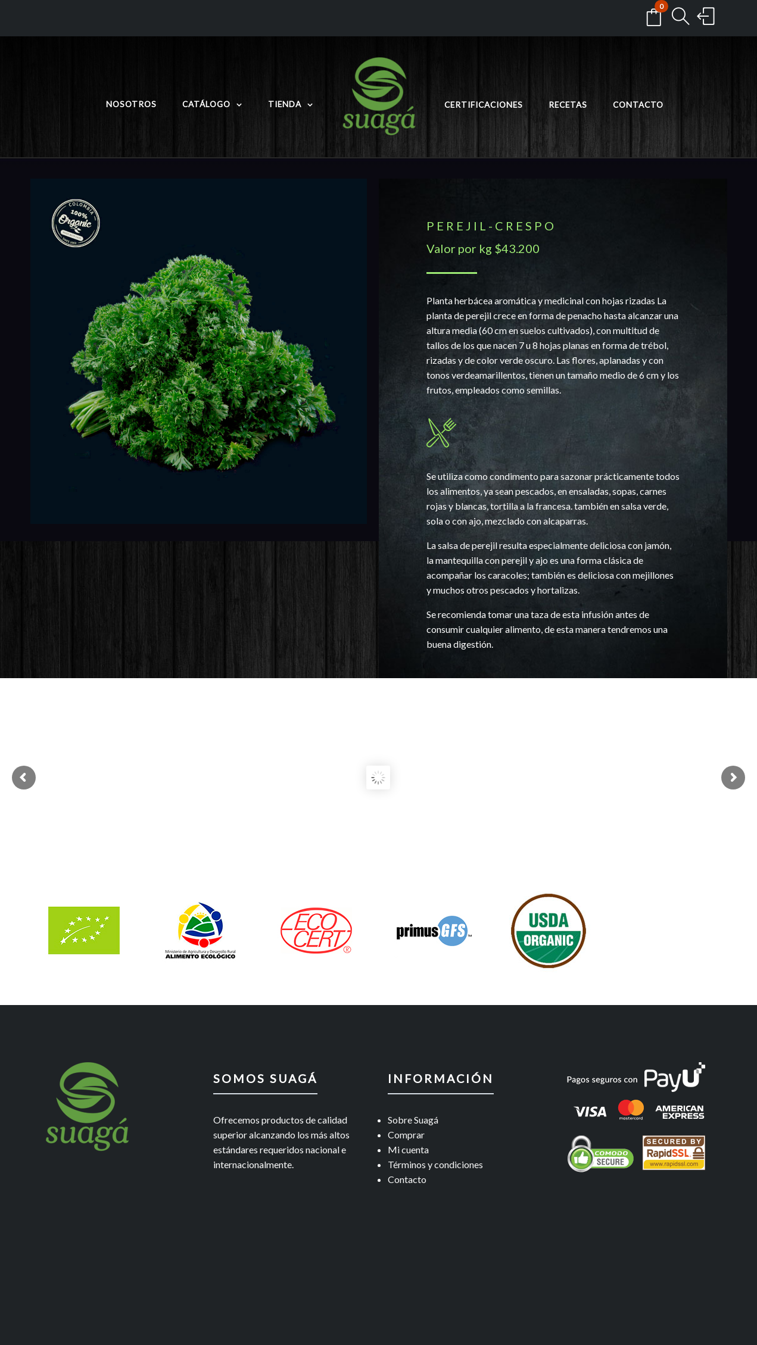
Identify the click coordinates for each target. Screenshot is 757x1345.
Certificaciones (483, 105)
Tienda (284, 104)
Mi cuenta (408, 1149)
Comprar (406, 1134)
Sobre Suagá (413, 1119)
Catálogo (206, 104)
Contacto (638, 105)
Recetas (568, 105)
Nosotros (131, 104)
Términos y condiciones (435, 1164)
